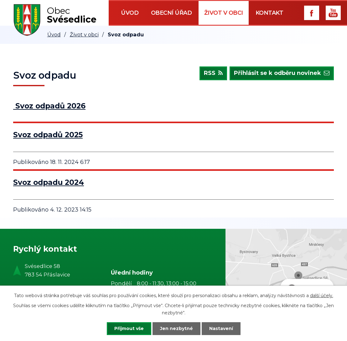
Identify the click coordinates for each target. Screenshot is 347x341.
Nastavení (221, 328)
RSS (213, 73)
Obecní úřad (171, 12)
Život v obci (223, 12)
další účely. (321, 295)
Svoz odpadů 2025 (48, 134)
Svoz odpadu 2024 (48, 182)
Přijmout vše (129, 328)
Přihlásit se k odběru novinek (281, 73)
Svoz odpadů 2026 (50, 105)
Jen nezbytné (176, 328)
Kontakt (269, 12)
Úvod (129, 12)
